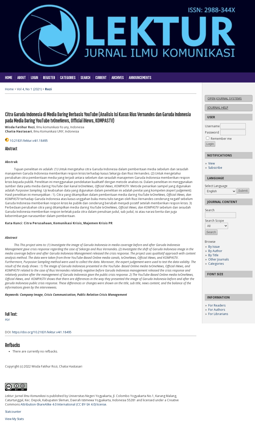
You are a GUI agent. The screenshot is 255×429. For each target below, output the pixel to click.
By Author (215, 251)
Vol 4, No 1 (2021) (29, 89)
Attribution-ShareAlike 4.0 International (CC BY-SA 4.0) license (63, 404)
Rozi (48, 89)
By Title (213, 255)
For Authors (216, 310)
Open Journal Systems (225, 98)
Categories (216, 264)
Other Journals (218, 259)
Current (100, 77)
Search (85, 77)
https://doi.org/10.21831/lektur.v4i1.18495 (42, 332)
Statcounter (13, 412)
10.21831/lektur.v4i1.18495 (29, 140)
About (21, 77)
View (211, 163)
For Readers (217, 305)
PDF (7, 320)
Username (212, 126)
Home (8, 77)
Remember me (221, 138)
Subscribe (215, 168)
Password (212, 132)
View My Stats (14, 419)
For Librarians (218, 314)
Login (34, 77)
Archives (118, 77)
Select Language (216, 186)
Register (49, 77)
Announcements (140, 77)
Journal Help (218, 108)
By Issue (214, 246)
